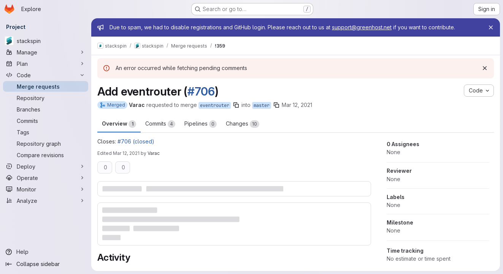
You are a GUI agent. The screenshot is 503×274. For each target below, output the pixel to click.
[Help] (45, 252)
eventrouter (214, 105)
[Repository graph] (45, 143)
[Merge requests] (45, 86)
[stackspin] (45, 40)
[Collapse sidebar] (45, 264)
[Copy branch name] (236, 105)
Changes (242, 124)
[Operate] (45, 177)
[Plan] (45, 63)
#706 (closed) (135, 141)
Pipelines (200, 124)
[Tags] (45, 132)
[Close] (490, 27)
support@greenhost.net (362, 27)
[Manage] (45, 52)
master (262, 105)
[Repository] (45, 97)
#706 (201, 91)
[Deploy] (45, 166)
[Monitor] (45, 189)
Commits (160, 124)
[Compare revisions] (45, 155)
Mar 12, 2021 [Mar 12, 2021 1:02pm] (297, 105)
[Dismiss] (484, 68)
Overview (119, 124)
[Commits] (45, 120)
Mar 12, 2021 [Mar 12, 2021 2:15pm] (126, 153)
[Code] (45, 75)
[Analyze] (45, 200)
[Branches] (45, 109)
